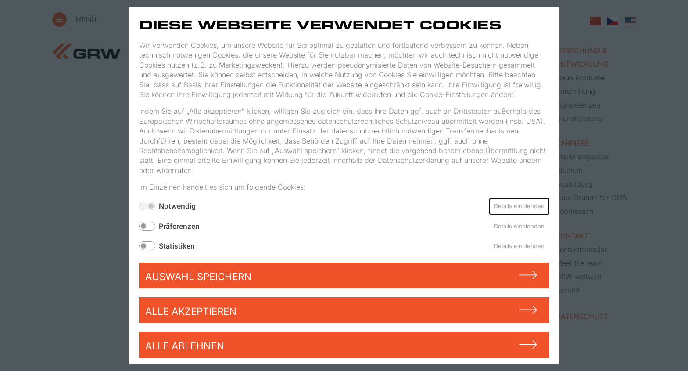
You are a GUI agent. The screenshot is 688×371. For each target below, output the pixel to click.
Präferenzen (179, 226)
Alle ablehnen (184, 346)
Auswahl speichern (198, 276)
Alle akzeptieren (190, 311)
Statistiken (177, 245)
